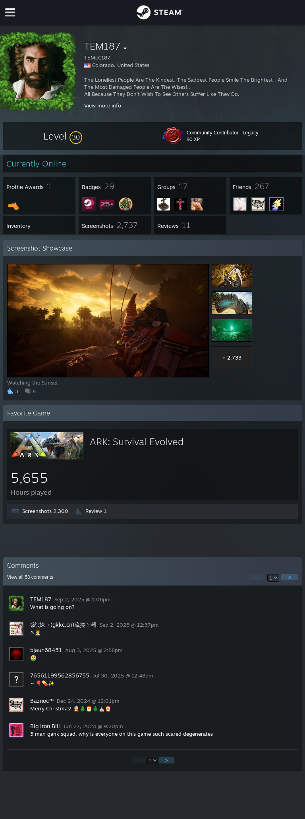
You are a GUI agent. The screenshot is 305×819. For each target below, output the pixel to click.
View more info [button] (102, 105)
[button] (62, 136)
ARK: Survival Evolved (136, 442)
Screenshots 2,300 (45, 511)
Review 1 (95, 511)
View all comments (30, 577)
